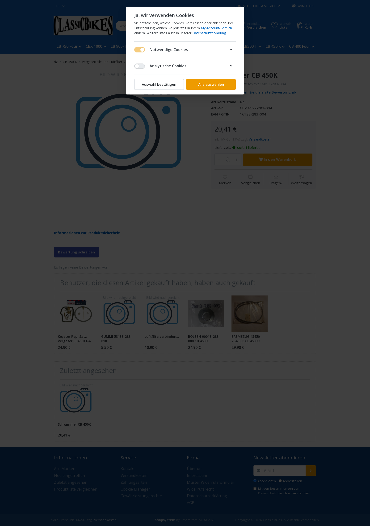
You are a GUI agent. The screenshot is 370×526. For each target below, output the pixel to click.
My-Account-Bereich (216, 28)
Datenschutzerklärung (209, 33)
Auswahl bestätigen (159, 84)
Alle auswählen (211, 84)
